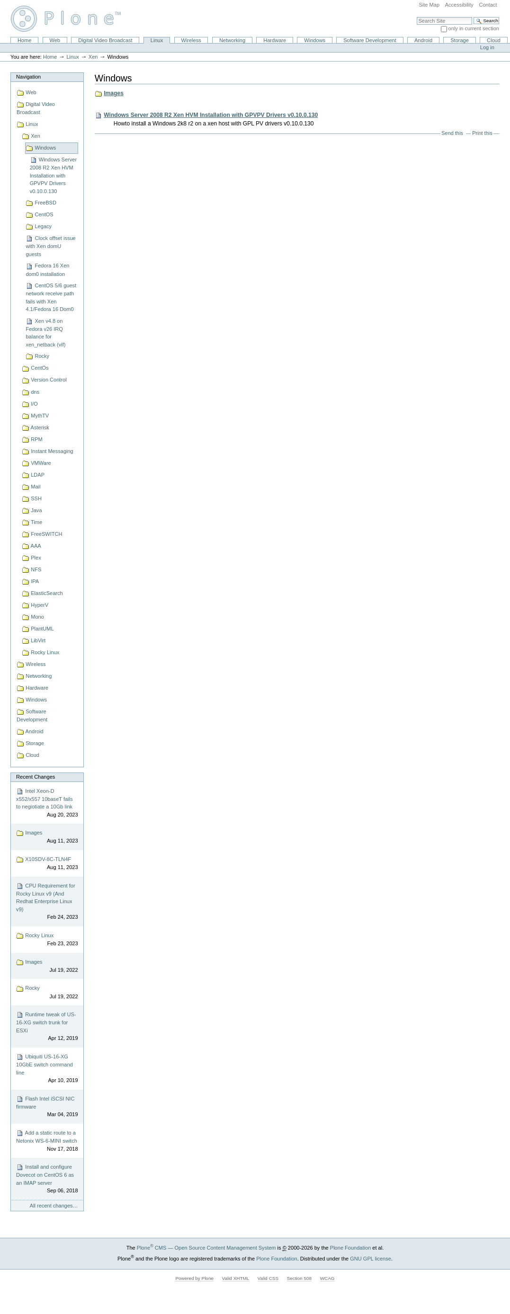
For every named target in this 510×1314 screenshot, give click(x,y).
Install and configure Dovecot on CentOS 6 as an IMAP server (47, 1179)
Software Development (369, 40)
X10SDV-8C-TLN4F (47, 863)
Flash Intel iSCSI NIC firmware (47, 1107)
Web (55, 40)
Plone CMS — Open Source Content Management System (206, 1248)
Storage (459, 40)
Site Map (429, 5)
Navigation (28, 77)
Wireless (191, 40)
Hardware (274, 40)
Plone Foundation (350, 1248)
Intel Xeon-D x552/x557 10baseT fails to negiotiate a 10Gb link (47, 803)
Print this (482, 133)
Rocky (47, 993)
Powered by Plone (194, 1278)
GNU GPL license (370, 1258)
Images (47, 837)
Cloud (494, 40)
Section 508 (299, 1278)
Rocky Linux (47, 940)
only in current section (473, 28)
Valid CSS (268, 1278)
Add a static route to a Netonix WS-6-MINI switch (47, 1141)
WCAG (327, 1278)
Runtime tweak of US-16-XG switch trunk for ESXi (47, 1026)
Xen (93, 57)
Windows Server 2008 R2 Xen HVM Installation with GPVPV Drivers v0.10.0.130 (211, 115)
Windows (314, 40)
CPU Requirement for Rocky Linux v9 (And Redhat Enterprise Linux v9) (47, 901)
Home (24, 40)
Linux (157, 40)
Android (423, 40)
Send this (452, 133)
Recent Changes (35, 777)
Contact (488, 5)
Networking (232, 40)
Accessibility (459, 5)
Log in (487, 47)
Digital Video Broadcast (105, 40)
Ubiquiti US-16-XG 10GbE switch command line (47, 1068)
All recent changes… (54, 1205)
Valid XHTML (235, 1278)
